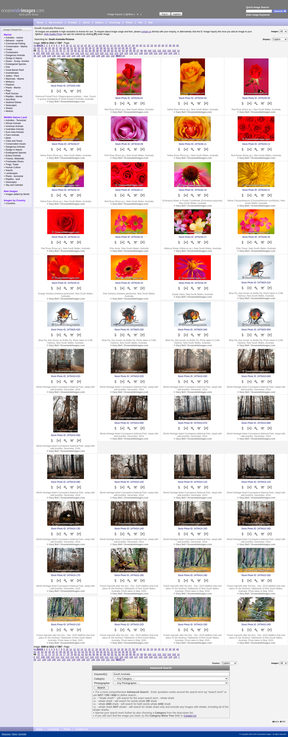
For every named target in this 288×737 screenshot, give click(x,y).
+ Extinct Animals (12, 155)
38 (170, 45)
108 (43, 53)
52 (75, 48)
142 (64, 56)
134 (170, 53)
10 (67, 45)
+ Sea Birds (9, 99)
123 (116, 53)
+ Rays (7, 90)
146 (83, 56)
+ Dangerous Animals (14, 55)
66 (127, 48)
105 (174, 50)
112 (62, 53)
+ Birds (7, 138)
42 (38, 48)
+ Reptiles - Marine (13, 96)
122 (111, 53)
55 (86, 48)
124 (121, 53)
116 (82, 53)
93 (123, 50)
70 (38, 50)
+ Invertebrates (11, 73)
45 (49, 48)
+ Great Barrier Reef (14, 70)
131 (155, 53)
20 (104, 45)
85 (94, 50)
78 (68, 50)
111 (57, 53)
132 (160, 53)
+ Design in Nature (13, 58)
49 (64, 48)
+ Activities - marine (13, 37)
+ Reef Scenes (11, 93)
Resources (6, 734)
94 (127, 50)
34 (155, 45)
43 (42, 48)
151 (108, 56)
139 (49, 56)
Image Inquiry (114, 14)
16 (89, 45)
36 (163, 45)
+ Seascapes (10, 105)
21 (107, 45)
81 (79, 50)
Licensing (114, 22)
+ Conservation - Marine (15, 46)
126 (131, 53)
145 (78, 56)
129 (146, 53)
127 (136, 53)
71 (42, 50)
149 (98, 56)
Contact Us (190, 715)
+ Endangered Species (15, 64)
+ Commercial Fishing (14, 43)
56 (90, 48)
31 (144, 45)
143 (68, 56)
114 (72, 53)
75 (57, 50)
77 (64, 50)
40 (177, 45)
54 (83, 48)
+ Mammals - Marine (14, 79)
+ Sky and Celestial (13, 185)
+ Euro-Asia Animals (14, 132)
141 (59, 56)
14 (82, 45)
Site (150, 22)
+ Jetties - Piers (11, 76)
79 (71, 50)
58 (97, 48)
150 (103, 56)
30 (140, 45)
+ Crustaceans (11, 52)
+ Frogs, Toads (11, 164)
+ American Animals (13, 126)
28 (133, 45)
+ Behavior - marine (13, 40)
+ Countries (9, 203)
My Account (55, 22)
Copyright (22, 734)
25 (122, 45)
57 (94, 48)
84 (90, 50)
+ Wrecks (8, 111)
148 (93, 56)
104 (169, 50)
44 (46, 48)
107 (38, 53)
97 (138, 50)
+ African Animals (12, 123)
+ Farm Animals (11, 135)
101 (154, 50)
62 (112, 48)
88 (105, 50)
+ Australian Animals (14, 129)
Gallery (99, 22)
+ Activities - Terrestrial (15, 120)
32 (148, 45)
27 (129, 45)
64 (119, 48)
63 (116, 48)
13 (78, 45)
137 (39, 56)
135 (175, 53)
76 (60, 50)
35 (159, 45)
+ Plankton (9, 84)
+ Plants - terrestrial (13, 176)
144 (73, 56)
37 (166, 45)
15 (85, 45)
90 (112, 50)
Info (140, 22)
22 (111, 45)
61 (108, 48)
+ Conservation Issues (15, 144)
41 (35, 48)
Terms (14, 734)
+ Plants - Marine (12, 87)
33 (151, 45)
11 (71, 45)
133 (165, 53)
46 (53, 48)
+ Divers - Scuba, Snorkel (16, 61)
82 (83, 50)
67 (130, 48)
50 (68, 48)
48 (60, 48)
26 (126, 45)
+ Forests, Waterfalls (14, 158)
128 (141, 53)
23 (115, 45)
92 (119, 50)
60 (105, 48)
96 (134, 50)
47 (57, 48)
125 (126, 53)
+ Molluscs (9, 81)
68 (134, 48)
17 (93, 45)
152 (113, 56)
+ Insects (8, 170)
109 (48, 53)
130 (151, 53)
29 (137, 45)
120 (102, 53)
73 (49, 50)
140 (54, 56)
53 (79, 48)
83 (86, 50)
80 (75, 50)
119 (97, 53)
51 (71, 48)
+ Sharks (8, 108)
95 (130, 50)
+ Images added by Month (16, 194)
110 (53, 53)
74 (53, 50)
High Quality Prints (53, 34)
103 (164, 50)
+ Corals (8, 49)
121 (106, 53)
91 (116, 50)
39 (174, 45)
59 (101, 48)
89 (108, 50)
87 (101, 50)
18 (96, 45)
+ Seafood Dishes (12, 102)
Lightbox (128, 14)
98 (141, 50)
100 (149, 50)
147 (88, 56)
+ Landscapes (11, 173)
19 (100, 45)
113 (67, 53)
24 (118, 45)
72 (46, 50)
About (86, 22)
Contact (72, 22)
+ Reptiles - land (12, 179)
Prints (129, 22)
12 (74, 45)
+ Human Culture (12, 167)
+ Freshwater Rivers (14, 161)
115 (77, 53)
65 (123, 48)
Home (40, 22)
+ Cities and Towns (13, 141)
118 (92, 53)
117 (87, 53)
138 (44, 56)
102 (159, 50)
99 (145, 50)
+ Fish (7, 67)
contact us (146, 31)
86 (97, 50)
